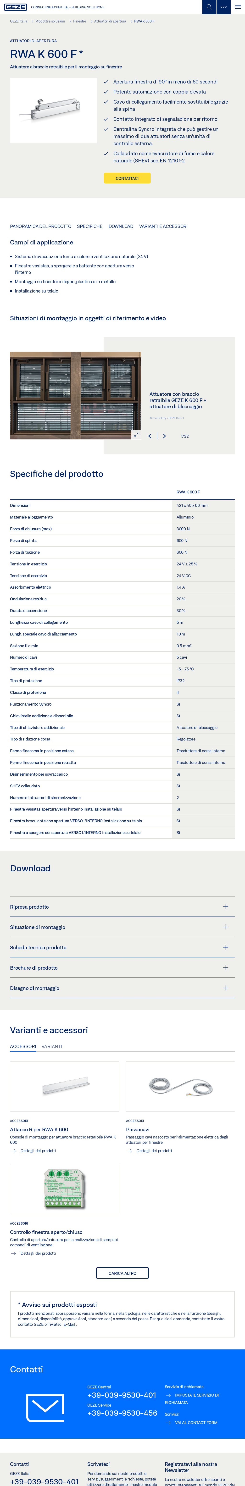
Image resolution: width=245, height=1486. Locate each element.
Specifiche (90, 226)
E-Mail (70, 1324)
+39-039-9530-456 (122, 1413)
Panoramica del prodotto (40, 226)
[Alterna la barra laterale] (223, 7)
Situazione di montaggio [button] (119, 927)
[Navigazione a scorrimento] (238, 7)
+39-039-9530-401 (121, 1395)
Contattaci (127, 178)
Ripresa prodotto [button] (119, 907)
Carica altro (122, 1273)
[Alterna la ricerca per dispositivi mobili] (209, 7)
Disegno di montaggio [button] (119, 988)
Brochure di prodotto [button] (119, 968)
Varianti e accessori (163, 226)
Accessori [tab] (23, 1046)
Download (121, 226)
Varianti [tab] (52, 1046)
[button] (150, 436)
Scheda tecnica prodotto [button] (119, 947)
